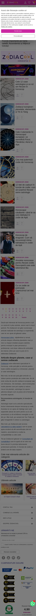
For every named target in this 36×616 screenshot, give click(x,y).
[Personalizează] (18, 36)
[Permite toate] (18, 31)
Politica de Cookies (6, 26)
